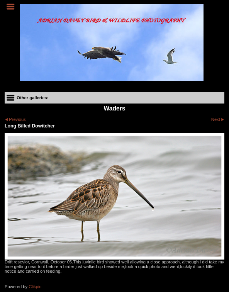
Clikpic (35, 286)
